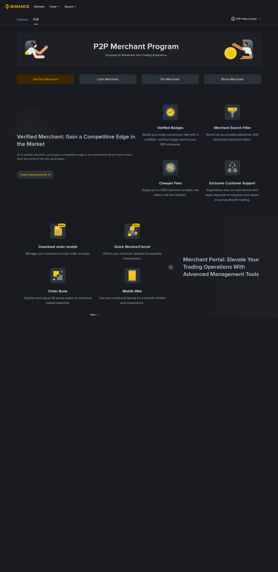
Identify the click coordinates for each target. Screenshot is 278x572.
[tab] (22, 19)
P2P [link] (36, 19)
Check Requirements (35, 174)
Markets (39, 6)
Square (71, 6)
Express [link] (22, 19)
